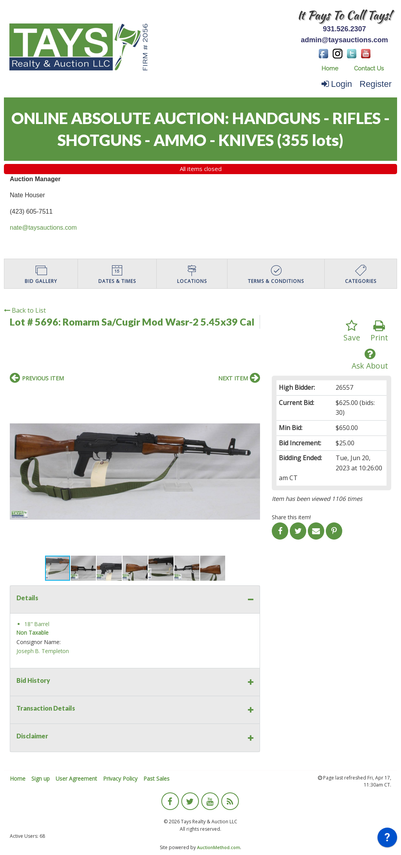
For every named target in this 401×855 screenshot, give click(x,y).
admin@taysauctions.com (344, 40)
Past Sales (156, 778)
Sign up (40, 778)
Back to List (25, 310)
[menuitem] (330, 68)
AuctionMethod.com (218, 847)
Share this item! (291, 517)
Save (351, 331)
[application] (387, 839)
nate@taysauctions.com (43, 227)
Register (375, 84)
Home (330, 68)
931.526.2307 (344, 29)
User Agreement (76, 778)
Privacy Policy (120, 778)
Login (337, 84)
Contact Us (369, 68)
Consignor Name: (38, 642)
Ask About (370, 359)
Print (379, 331)
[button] (253, 395)
